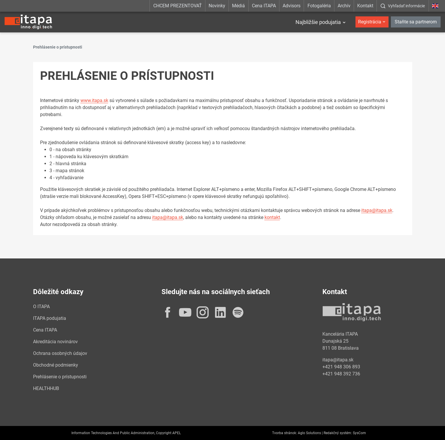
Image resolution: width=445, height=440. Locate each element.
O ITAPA (41, 306)
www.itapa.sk (94, 100)
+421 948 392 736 (341, 374)
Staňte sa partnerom (416, 22)
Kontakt (365, 5)
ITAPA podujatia (49, 318)
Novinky (217, 5)
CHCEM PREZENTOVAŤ (177, 5)
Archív (344, 5)
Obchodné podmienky (55, 365)
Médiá (238, 5)
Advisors (291, 5)
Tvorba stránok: (284, 433)
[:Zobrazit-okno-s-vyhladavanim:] (402, 6)
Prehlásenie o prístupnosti (60, 376)
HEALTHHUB (46, 388)
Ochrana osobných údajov (60, 353)
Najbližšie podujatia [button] (318, 22)
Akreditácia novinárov (55, 341)
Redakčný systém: (338, 433)
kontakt (272, 217)
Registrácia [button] (369, 22)
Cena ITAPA (264, 5)
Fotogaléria (319, 5)
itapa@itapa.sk (376, 210)
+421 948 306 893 (341, 367)
